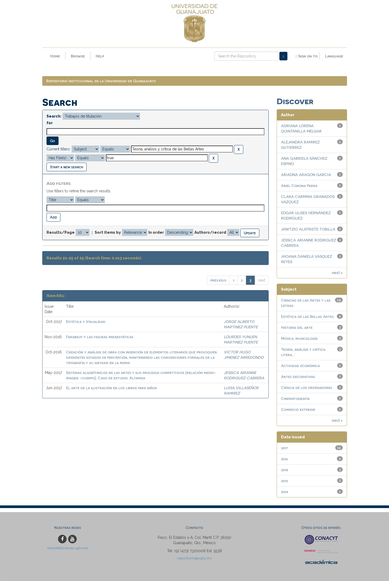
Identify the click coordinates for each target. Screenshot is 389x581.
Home (55, 56)
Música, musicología (299, 338)
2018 (284, 469)
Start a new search (66, 167)
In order (156, 232)
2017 (284, 448)
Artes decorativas (298, 376)
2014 (284, 491)
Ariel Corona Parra (299, 185)
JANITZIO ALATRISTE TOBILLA (308, 229)
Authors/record (210, 232)
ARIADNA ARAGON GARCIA (306, 174)
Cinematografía (295, 398)
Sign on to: (306, 56)
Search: (54, 116)
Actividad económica (300, 365)
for (50, 123)
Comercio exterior (298, 409)
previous (218, 280)
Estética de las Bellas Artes (307, 316)
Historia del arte (297, 327)
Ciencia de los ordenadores (306, 387)
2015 (284, 480)
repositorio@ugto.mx (194, 558)
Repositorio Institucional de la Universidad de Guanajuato (101, 81)
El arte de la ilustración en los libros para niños (111, 387)
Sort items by (108, 232)
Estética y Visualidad (85, 321)
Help (100, 56)
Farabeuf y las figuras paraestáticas (99, 336)
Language (334, 56)
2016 (284, 459)
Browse (78, 56)
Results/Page (61, 232)
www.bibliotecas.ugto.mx (67, 548)
